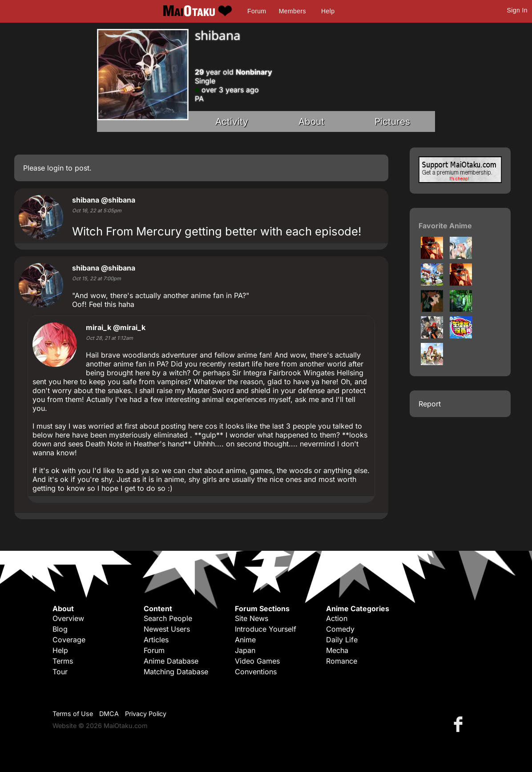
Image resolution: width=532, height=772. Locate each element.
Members (292, 11)
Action (336, 618)
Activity (231, 121)
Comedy (340, 629)
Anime (245, 639)
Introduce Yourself (265, 629)
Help (328, 11)
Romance (341, 661)
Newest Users (167, 629)
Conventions (256, 671)
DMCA (109, 713)
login (55, 167)
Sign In (517, 10)
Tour (60, 671)
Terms (62, 661)
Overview (68, 618)
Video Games (257, 661)
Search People (168, 618)
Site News (251, 618)
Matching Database (176, 671)
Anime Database (171, 661)
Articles (156, 639)
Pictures (392, 121)
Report (430, 403)
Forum (256, 11)
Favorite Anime (445, 225)
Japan (245, 650)
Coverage (68, 639)
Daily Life (342, 639)
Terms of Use (72, 713)
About (311, 121)
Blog (60, 629)
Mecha (337, 650)
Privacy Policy (145, 713)
